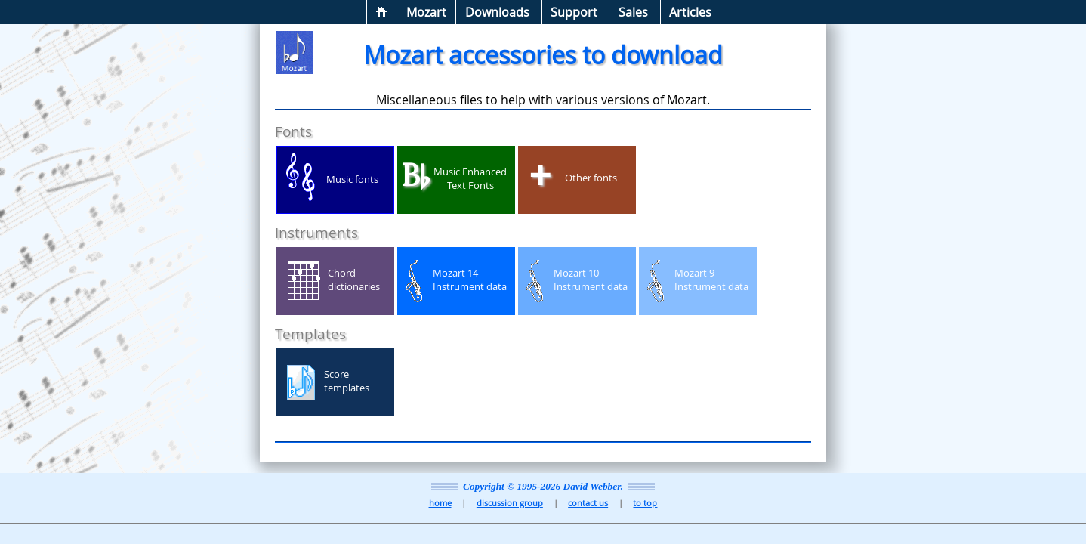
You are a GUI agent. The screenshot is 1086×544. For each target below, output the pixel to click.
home (440, 503)
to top (645, 503)
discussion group (510, 503)
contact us (588, 503)
